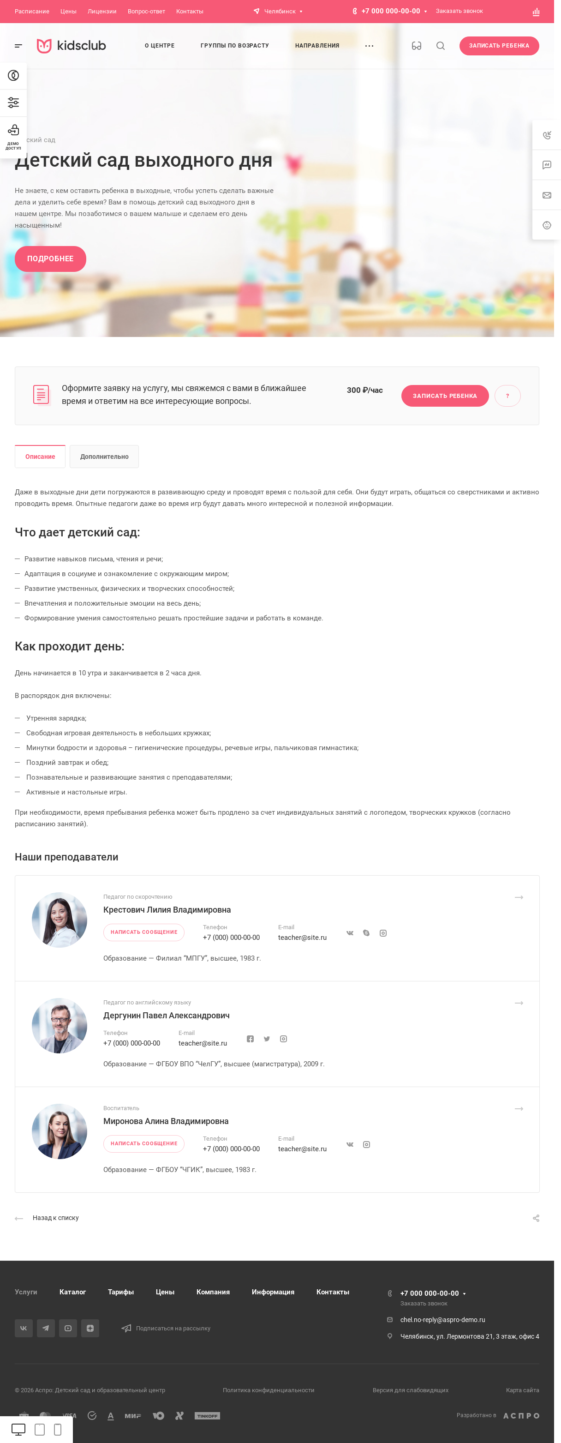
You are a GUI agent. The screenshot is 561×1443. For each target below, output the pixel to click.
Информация (273, 1292)
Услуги (26, 1292)
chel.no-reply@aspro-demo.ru (442, 1319)
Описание (40, 456)
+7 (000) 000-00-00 (231, 937)
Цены (165, 1292)
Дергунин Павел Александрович (166, 1015)
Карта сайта (522, 1390)
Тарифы (121, 1292)
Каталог (73, 1292)
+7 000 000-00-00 (391, 11)
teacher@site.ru (302, 937)
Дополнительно (104, 456)
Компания (213, 1292)
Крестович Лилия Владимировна (167, 909)
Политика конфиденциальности (269, 1390)
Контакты (332, 1292)
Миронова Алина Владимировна (166, 1121)
